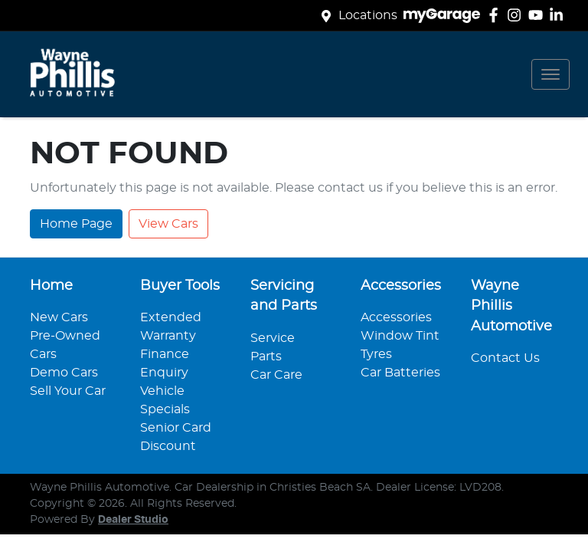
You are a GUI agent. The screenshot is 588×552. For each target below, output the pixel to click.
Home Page (76, 224)
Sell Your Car (68, 391)
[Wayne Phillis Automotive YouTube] (538, 15)
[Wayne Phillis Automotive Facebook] (496, 15)
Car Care (276, 375)
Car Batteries (400, 372)
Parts (266, 356)
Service (272, 338)
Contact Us (505, 358)
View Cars (168, 224)
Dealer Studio (133, 519)
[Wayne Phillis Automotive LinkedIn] (559, 15)
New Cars (59, 317)
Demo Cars (64, 372)
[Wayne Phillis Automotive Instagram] (517, 15)
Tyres (376, 354)
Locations (367, 15)
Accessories (396, 317)
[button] (550, 74)
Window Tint (400, 336)
